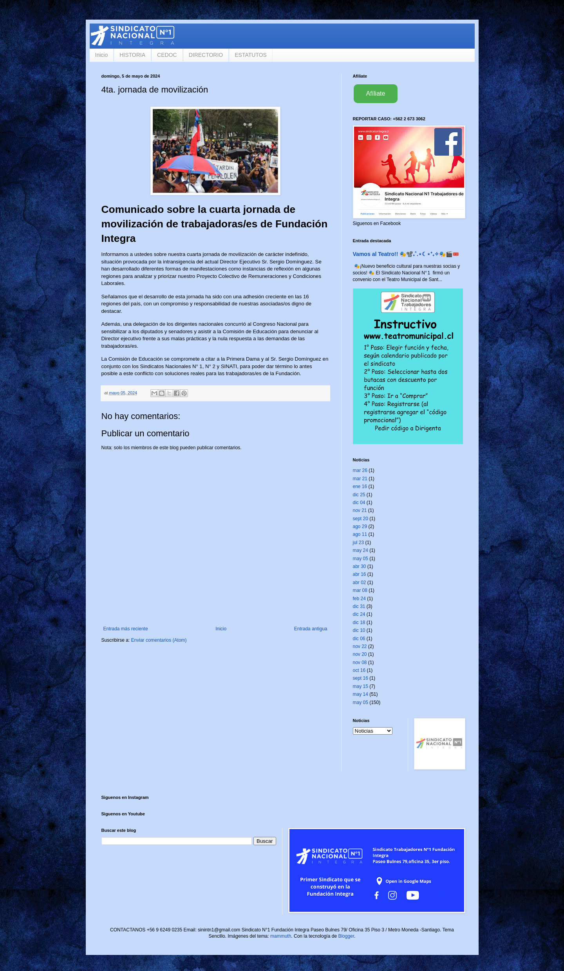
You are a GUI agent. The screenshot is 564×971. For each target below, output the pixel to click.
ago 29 (360, 526)
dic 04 (359, 502)
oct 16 (359, 670)
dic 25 (359, 494)
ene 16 (360, 486)
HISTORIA (132, 55)
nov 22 (360, 646)
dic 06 (359, 638)
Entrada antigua (310, 629)
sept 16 (360, 678)
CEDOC (167, 55)
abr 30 (359, 566)
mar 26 (360, 470)
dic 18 (359, 622)
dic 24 (359, 614)
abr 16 (359, 574)
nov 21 (360, 510)
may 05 (360, 558)
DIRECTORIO (206, 55)
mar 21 (360, 478)
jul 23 (358, 542)
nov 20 (360, 654)
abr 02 (359, 582)
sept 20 (360, 518)
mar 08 (360, 590)
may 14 (360, 694)
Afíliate (375, 93)
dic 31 (359, 606)
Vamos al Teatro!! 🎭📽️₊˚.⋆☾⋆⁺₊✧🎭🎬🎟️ (406, 254)
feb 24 (359, 598)
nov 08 (360, 662)
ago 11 (360, 534)
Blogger (346, 936)
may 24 (360, 550)
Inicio (101, 55)
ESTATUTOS (251, 55)
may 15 (360, 686)
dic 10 (359, 630)
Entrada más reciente (125, 629)
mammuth (280, 936)
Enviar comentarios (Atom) (159, 640)
